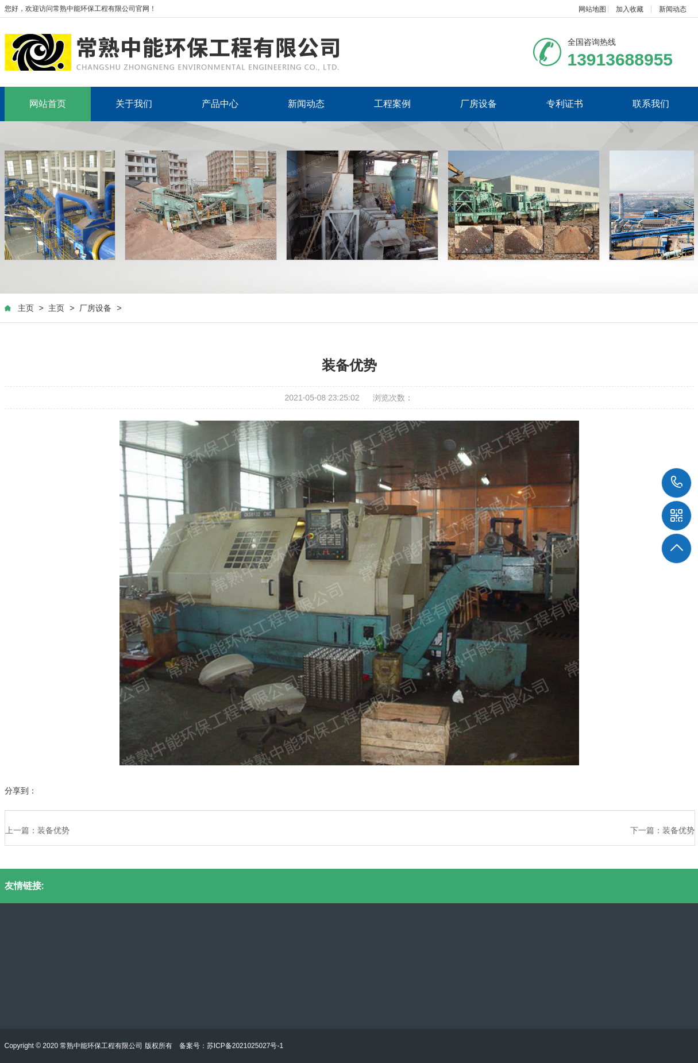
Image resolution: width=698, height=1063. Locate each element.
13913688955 (677, 482)
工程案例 (392, 104)
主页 (26, 308)
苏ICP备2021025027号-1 (245, 1046)
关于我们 (133, 104)
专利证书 (564, 104)
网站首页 (47, 104)
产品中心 (220, 104)
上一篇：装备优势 (37, 830)
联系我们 (651, 104)
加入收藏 (629, 9)
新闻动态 (673, 9)
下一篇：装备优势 (662, 830)
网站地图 (592, 9)
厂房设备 (478, 104)
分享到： (21, 791)
